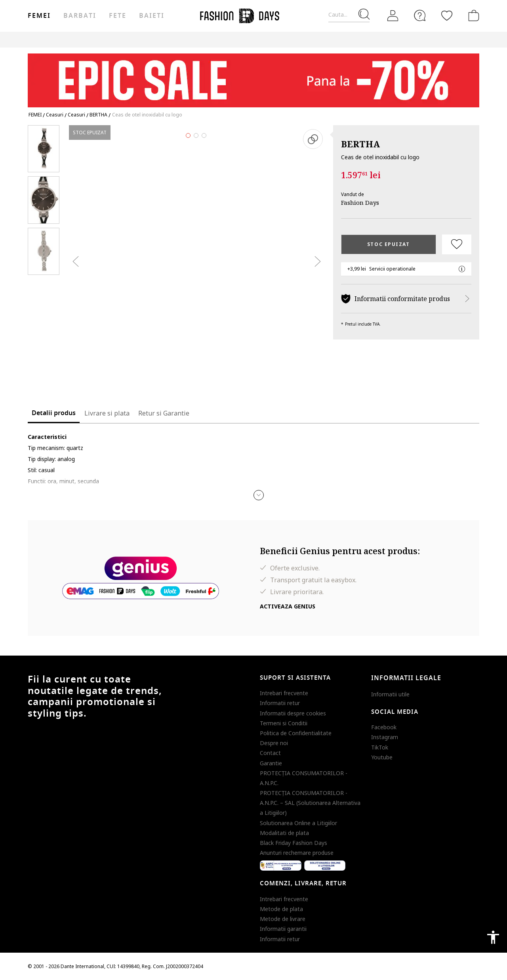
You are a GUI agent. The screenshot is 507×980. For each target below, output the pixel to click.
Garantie (271, 763)
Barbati (79, 16)
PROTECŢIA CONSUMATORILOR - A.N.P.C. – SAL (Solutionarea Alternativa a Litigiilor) (310, 802)
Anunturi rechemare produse (297, 852)
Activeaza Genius (287, 606)
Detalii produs (54, 413)
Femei (39, 16)
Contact (270, 753)
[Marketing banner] (253, 76)
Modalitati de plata (284, 833)
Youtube (382, 757)
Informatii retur (280, 703)
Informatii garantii (283, 928)
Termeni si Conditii (283, 723)
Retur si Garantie (163, 413)
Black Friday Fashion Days (293, 843)
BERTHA (360, 144)
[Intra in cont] (393, 16)
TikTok (379, 747)
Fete (117, 16)
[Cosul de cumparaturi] (472, 15)
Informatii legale (406, 678)
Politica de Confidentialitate (296, 733)
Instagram (384, 737)
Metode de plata (281, 909)
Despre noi (274, 743)
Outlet (394, 39)
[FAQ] (420, 15)
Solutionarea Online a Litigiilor (298, 823)
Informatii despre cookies (293, 713)
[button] (259, 495)
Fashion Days (360, 202)
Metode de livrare (282, 919)
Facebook (383, 727)
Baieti (151, 16)
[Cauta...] (349, 15)
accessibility (493, 937)
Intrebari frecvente (284, 693)
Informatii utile (390, 694)
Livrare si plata (107, 413)
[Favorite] (447, 15)
